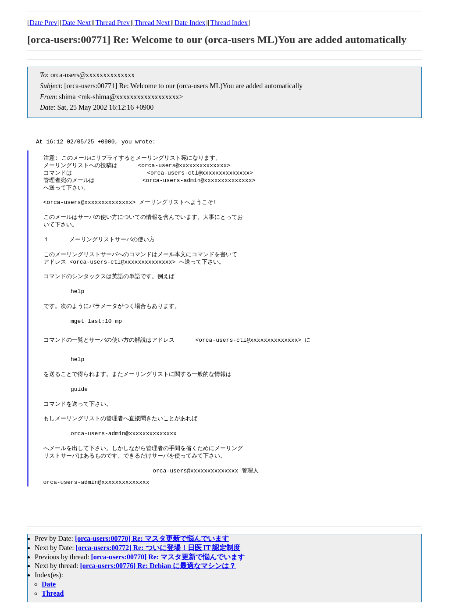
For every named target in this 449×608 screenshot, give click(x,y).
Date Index (190, 22)
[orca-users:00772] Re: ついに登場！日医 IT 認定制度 (158, 547)
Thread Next (152, 22)
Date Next (76, 22)
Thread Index (229, 22)
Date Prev (43, 22)
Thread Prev (112, 22)
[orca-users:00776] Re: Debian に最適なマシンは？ (158, 565)
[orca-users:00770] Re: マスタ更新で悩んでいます (152, 538)
